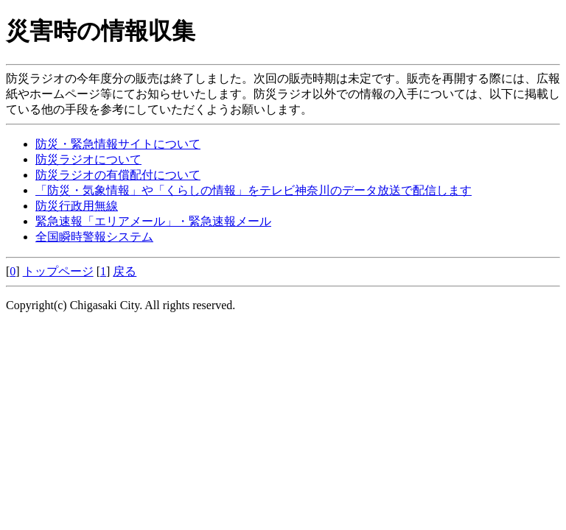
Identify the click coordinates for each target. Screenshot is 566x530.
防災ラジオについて (88, 159)
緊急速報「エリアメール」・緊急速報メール (153, 221)
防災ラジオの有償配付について (117, 175)
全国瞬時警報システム (94, 236)
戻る (124, 271)
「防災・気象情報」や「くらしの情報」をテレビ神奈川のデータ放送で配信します (253, 190)
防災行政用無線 (76, 205)
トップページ (58, 271)
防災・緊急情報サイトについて (117, 144)
